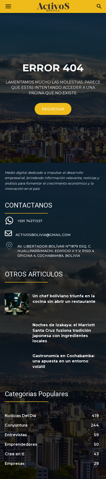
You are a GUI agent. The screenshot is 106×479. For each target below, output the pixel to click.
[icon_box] (23, 221)
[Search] (99, 6)
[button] (8, 6)
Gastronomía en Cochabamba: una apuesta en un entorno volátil (63, 361)
